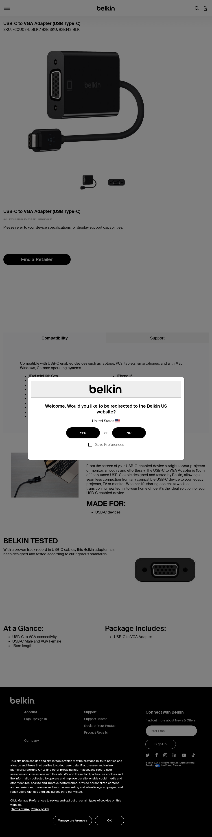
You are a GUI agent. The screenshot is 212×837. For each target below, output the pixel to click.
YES (83, 433)
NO (129, 433)
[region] (67, 790)
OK (109, 820)
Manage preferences (72, 820)
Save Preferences (109, 444)
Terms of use (20, 809)
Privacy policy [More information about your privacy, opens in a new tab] (40, 809)
